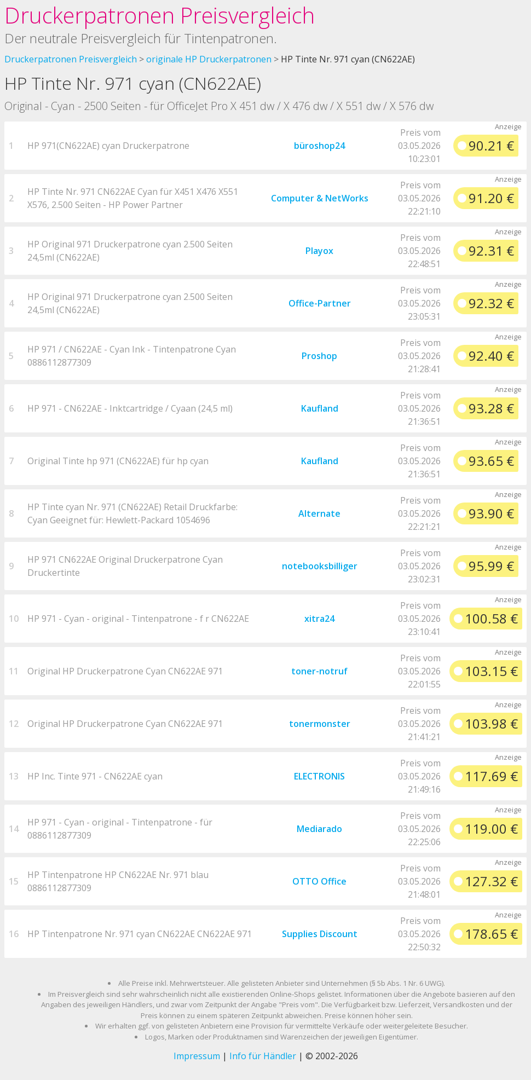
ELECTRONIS (319, 776)
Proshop (319, 356)
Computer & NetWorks (319, 198)
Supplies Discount (319, 934)
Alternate (319, 513)
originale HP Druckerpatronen (209, 59)
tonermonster (319, 724)
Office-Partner (319, 303)
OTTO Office (319, 881)
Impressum (197, 1056)
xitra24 (319, 619)
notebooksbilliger (319, 566)
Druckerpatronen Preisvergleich (159, 15)
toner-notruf (319, 671)
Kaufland (319, 408)
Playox (319, 251)
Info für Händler (262, 1056)
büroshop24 (319, 146)
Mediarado (319, 829)
